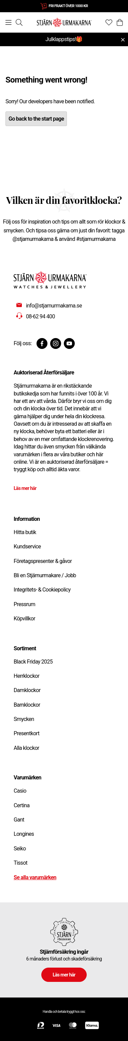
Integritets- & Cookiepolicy (42, 589)
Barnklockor (27, 705)
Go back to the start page (36, 119)
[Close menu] (122, 39)
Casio (20, 791)
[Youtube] (69, 343)
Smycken (24, 719)
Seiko (20, 848)
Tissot (20, 863)
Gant (19, 819)
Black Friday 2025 (33, 661)
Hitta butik (25, 532)
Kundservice (27, 546)
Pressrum (24, 604)
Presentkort (26, 733)
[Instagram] (55, 343)
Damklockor (27, 690)
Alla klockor (26, 748)
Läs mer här (25, 488)
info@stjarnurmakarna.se (54, 305)
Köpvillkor (24, 618)
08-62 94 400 (40, 316)
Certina (21, 805)
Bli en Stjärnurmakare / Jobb (45, 575)
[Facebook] (42, 343)
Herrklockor (26, 676)
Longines (24, 834)
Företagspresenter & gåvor (43, 561)
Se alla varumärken (35, 877)
